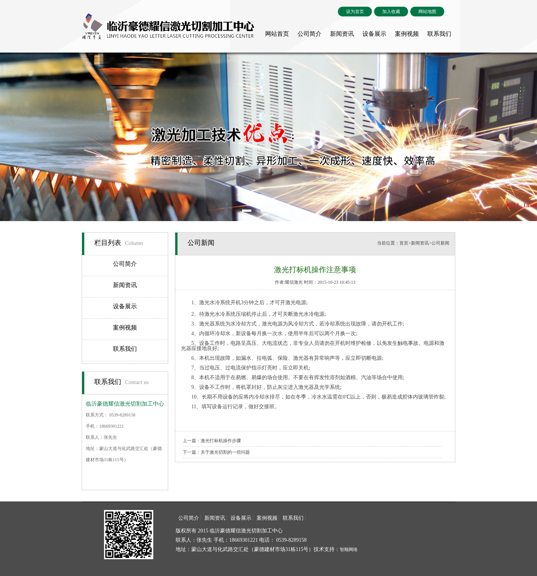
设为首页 (355, 11)
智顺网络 (349, 549)
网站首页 (277, 34)
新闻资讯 (342, 34)
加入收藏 (391, 11)
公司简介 (309, 34)
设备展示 (374, 34)
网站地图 (427, 11)
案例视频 (407, 34)
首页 (403, 243)
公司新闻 (440, 243)
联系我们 (439, 34)
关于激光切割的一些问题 (225, 452)
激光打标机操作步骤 (221, 440)
